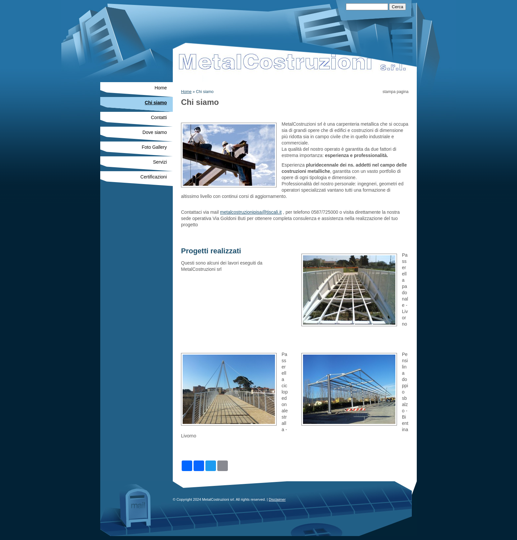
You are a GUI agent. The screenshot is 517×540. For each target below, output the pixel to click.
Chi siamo (156, 102)
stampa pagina (395, 91)
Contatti (159, 117)
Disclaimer (277, 499)
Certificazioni (153, 176)
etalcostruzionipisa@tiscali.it (253, 212)
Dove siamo (154, 132)
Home (186, 91)
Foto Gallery (154, 147)
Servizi (160, 162)
